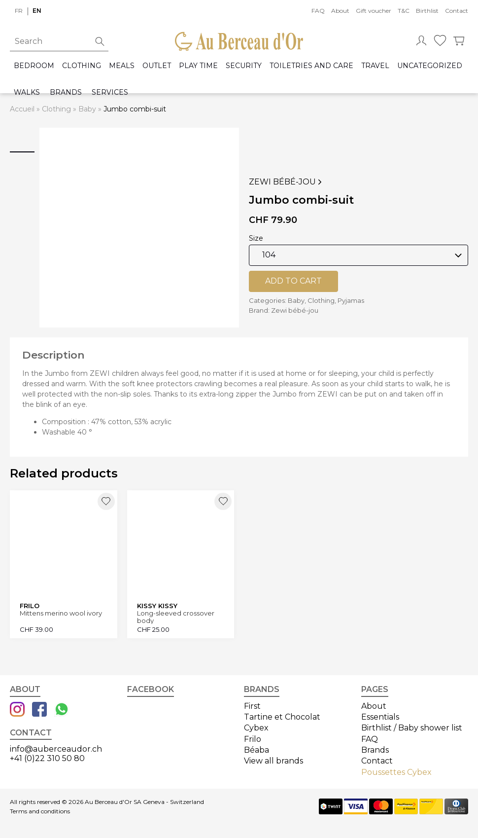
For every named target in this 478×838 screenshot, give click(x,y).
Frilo (252, 739)
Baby (87, 109)
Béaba (256, 750)
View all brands (273, 760)
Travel (375, 66)
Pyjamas (351, 300)
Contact (456, 10)
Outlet (156, 66)
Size (256, 238)
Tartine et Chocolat (282, 717)
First (252, 706)
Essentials (380, 717)
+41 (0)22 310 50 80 (47, 758)
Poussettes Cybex (396, 772)
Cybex (256, 727)
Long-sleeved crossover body (175, 617)
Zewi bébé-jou (286, 182)
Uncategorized (429, 66)
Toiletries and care (311, 66)
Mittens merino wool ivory (61, 613)
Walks (27, 92)
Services (110, 92)
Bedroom (34, 66)
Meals (122, 66)
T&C (404, 10)
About (340, 10)
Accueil (22, 109)
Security (244, 66)
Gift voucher (373, 10)
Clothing (81, 66)
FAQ (318, 10)
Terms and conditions (40, 811)
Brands (66, 92)
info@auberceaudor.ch (56, 749)
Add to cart (293, 281)
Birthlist (427, 10)
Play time (198, 66)
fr (19, 10)
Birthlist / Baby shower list (411, 727)
